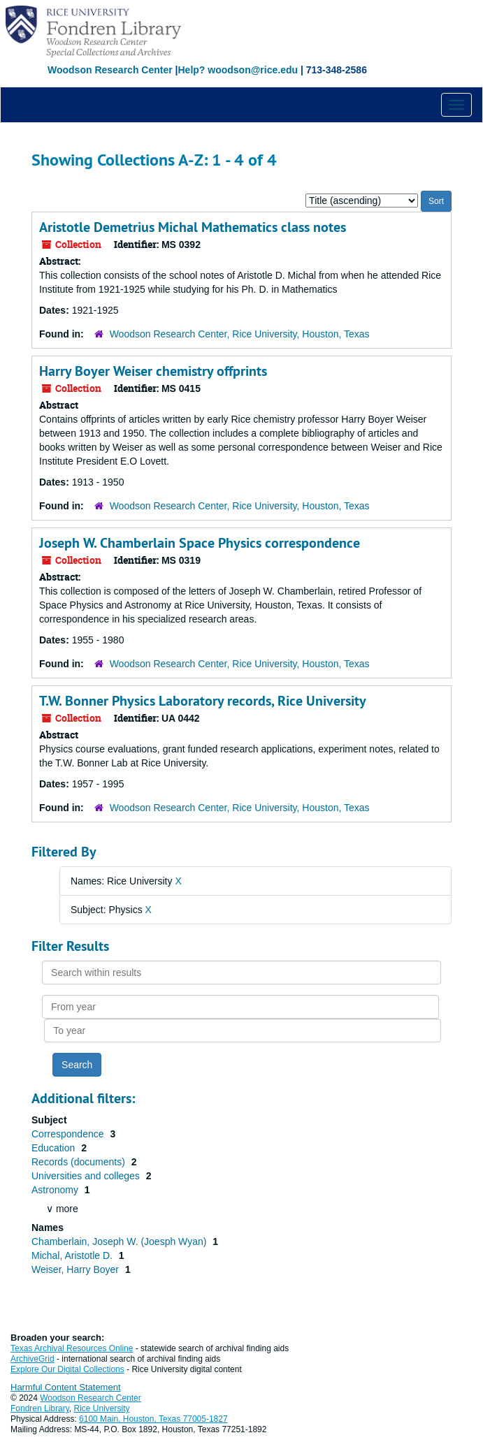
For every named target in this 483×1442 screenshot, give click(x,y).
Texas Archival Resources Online (71, 1348)
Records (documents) (79, 1161)
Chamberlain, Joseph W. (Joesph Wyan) (120, 1241)
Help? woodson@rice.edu (238, 69)
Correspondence (68, 1133)
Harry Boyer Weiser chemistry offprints (153, 371)
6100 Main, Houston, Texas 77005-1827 (153, 1419)
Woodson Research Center (110, 69)
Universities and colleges (87, 1175)
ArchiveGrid (32, 1359)
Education (54, 1147)
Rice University (102, 1408)
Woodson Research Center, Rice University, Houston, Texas (240, 334)
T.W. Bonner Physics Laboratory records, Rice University (202, 701)
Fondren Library (39, 1408)
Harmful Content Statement (65, 1387)
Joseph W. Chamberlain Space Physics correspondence (199, 543)
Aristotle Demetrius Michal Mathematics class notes (192, 227)
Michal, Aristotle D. (73, 1255)
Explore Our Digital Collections (67, 1369)
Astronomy (56, 1189)
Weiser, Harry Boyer (76, 1269)
